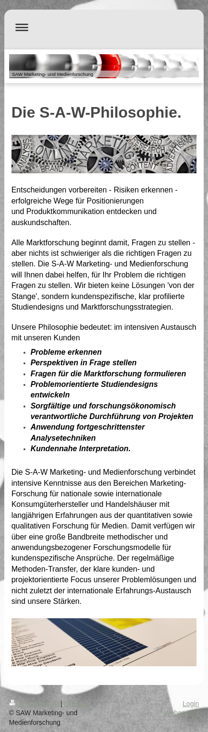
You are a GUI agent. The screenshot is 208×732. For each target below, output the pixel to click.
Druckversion (34, 704)
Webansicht (181, 713)
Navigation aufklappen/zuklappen (104, 27)
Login (191, 704)
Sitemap (76, 704)
